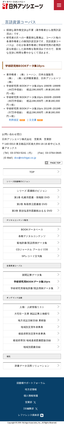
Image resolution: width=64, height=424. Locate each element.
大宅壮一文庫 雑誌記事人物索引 (32, 313)
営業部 (30, 402)
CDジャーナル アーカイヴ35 (32, 249)
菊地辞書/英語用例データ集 (32, 243)
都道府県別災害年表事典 (32, 333)
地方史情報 (31, 389)
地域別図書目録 (32, 347)
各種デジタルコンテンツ (32, 236)
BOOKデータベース (32, 229)
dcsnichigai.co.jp (25, 157)
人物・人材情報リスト (32, 307)
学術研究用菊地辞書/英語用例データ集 (32, 288)
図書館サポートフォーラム (31, 383)
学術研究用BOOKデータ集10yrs (32, 281)
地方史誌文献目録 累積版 (32, 320)
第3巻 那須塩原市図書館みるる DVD (32, 210)
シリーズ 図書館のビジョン (32, 190)
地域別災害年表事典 (32, 327)
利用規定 (14, 119)
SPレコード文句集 (32, 256)
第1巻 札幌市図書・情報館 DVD (32, 197)
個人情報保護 (31, 395)
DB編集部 (30, 408)
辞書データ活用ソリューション (32, 365)
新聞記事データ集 (32, 275)
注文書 (33, 119)
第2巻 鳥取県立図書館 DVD (32, 204)
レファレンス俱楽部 (31, 415)
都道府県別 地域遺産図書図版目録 (32, 340)
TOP (32, 172)
